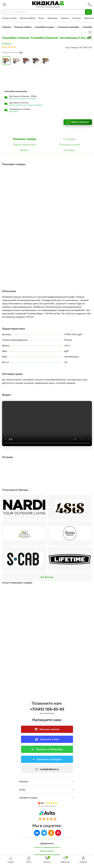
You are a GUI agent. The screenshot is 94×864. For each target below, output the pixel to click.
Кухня (41, 18)
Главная (6, 27)
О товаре (69, 139)
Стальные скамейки (68, 27)
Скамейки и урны (44, 27)
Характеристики (24, 144)
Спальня (65, 18)
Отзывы (69, 150)
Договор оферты (47, 851)
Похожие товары (24, 139)
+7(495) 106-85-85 (47, 709)
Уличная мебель (27, 18)
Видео (24, 150)
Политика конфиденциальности (47, 847)
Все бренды (47, 577)
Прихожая (52, 18)
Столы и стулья (9, 18)
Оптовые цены (69, 144)
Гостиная (76, 18)
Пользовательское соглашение (47, 854)
